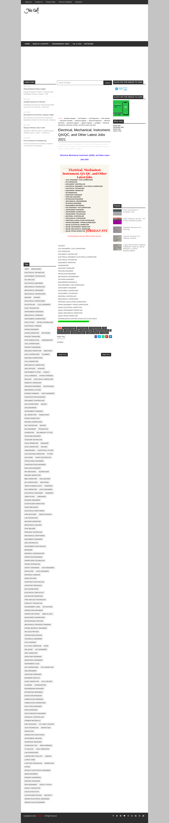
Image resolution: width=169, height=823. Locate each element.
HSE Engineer (30, 407)
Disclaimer (78, 2)
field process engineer (35, 713)
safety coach (46, 784)
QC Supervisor (31, 482)
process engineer (33, 386)
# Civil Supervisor (95, 328)
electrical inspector (43, 379)
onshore (45, 443)
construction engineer (35, 464)
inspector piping (32, 614)
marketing (49, 763)
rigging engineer (32, 500)
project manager (32, 336)
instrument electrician (35, 546)
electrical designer (34, 493)
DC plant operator (33, 646)
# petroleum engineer (78, 333)
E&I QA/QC (29, 649)
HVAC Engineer (48, 393)
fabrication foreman (34, 699)
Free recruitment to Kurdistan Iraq (35, 140)
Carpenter (29, 432)
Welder (28, 297)
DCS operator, (96, 144)
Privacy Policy (50, 2)
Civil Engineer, (76, 144)
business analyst (32, 678)
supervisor (44, 471)
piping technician (32, 564)
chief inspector (32, 681)
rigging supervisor (33, 422)
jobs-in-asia (47, 614)
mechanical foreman (34, 315)
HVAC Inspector (31, 447)
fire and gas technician (35, 599)
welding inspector (33, 351)
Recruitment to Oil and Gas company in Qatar (39, 115)
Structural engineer (34, 461)
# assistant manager (69, 328)
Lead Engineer (42, 571)
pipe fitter (29, 322)
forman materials (32, 720)
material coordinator (34, 553)
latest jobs (30, 760)
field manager (31, 710)
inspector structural (35, 735)
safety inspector (32, 788)
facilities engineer (33, 706)
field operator (31, 443)
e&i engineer (30, 429)
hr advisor (47, 607)
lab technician (31, 518)
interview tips (31, 745)
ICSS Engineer (48, 567)
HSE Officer (30, 368)
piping (27, 767)
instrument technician (35, 276)
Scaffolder (48, 386)
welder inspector (33, 475)
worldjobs (36, 269)
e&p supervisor (31, 589)
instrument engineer (34, 311)
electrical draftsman (34, 511)
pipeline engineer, (69, 149)
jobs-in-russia (45, 514)
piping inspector (32, 418)
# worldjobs (104, 333)
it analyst (29, 749)
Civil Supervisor (32, 343)
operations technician (35, 560)
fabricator (44, 415)
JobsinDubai (30, 450)
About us (28, 2)
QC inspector (30, 415)
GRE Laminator (31, 653)
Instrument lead (32, 663)
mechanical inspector (34, 365)
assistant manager (33, 674)
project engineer (32, 347)
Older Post (106, 354)
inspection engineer (34, 610)
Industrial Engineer (33, 660)
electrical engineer (34, 283)
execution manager (33, 696)
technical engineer (33, 639)
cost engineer (46, 489)
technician (43, 429)
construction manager (35, 397)
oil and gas (30, 279)
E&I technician (31, 425)
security (48, 795)
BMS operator (31, 479)
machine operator (33, 521)
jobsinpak (41, 496)
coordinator (40, 685)
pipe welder (30, 528)
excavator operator (34, 596)
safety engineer (32, 567)
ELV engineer (41, 649)
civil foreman (31, 375)
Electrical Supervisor (35, 301)
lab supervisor (31, 752)
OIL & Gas (77, 44)
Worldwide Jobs (118, 127)
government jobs (32, 607)
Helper (44, 447)
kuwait (46, 372)
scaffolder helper (33, 795)
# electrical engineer (86, 330)
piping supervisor (45, 322)
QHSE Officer (30, 578)
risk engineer (31, 784)
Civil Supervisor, (87, 144)
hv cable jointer (46, 724)
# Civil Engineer (83, 328)
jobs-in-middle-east (33, 486)
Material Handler (32, 575)
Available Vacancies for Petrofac (34, 102)
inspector (29, 731)
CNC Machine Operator (35, 454)
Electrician (30, 304)
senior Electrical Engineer (37, 799)
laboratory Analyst (33, 756)
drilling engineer (33, 468)
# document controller (71, 330)
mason (44, 404)
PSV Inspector (47, 667)
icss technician (31, 728)
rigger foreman (32, 393)
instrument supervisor (35, 319)
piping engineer (32, 329)
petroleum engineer (73, 123)
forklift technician (33, 603)
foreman (49, 493)
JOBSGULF (40, 816)
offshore (88, 44)
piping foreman (46, 375)
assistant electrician (34, 582)
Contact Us (38, 2)
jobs (27, 269)
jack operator (42, 749)
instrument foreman (34, 411)
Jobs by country (40, 44)
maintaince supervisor (35, 617)
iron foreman (46, 745)
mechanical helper (33, 525)
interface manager (33, 742)
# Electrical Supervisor (102, 330)
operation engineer (33, 557)
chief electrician (43, 457)
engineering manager (34, 688)
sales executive (32, 792)
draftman (44, 482)
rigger (37, 297)
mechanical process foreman (38, 624)
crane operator (32, 333)
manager (28, 550)
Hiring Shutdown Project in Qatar (35, 89)
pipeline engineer (86, 123)
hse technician (31, 543)
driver (43, 425)
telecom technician (33, 439)
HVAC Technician (32, 308)
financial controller (34, 717)
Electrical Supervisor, (83, 146)
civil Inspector (31, 361)
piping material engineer (36, 628)
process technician (33, 532)
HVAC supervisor (32, 354)
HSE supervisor (31, 404)
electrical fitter (45, 450)
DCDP (46, 646)
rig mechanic (30, 471)
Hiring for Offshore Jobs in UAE (34, 128)
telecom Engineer (33, 436)
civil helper (47, 681)
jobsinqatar (47, 340)
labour (48, 756)
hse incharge (30, 724)
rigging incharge (32, 781)
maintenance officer (34, 621)
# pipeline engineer (93, 333)
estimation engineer (34, 692)
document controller (34, 400)
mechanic (48, 351)
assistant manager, (66, 144)
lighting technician (33, 763)
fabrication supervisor (35, 703)
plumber (46, 354)
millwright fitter (44, 432)
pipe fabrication (32, 340)
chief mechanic (31, 507)
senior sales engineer (35, 802)
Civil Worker (30, 642)
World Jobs (117, 125)
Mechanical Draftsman (35, 535)
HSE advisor (45, 479)
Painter (41, 368)
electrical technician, (96, 146)
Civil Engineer (44, 304)
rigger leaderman (33, 777)
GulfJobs (29, 457)
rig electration (32, 631)
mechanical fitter (33, 390)
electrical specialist (34, 592)
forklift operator (33, 383)
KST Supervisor (31, 667)
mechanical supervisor (35, 294)
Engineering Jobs (60, 44)
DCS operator (31, 489)
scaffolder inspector (35, 503)
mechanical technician (35, 287)
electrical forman (33, 326)
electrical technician (34, 272)
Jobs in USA (117, 131)
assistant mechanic (33, 585)
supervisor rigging (33, 635)
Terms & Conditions (65, 2)
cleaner (28, 685)
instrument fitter (33, 372)
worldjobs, (79, 149)
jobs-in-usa (30, 496)
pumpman (48, 486)
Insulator (29, 571)
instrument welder (33, 738)
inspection (46, 728)
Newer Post (62, 354)
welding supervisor (33, 358)
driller (28, 379)
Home (27, 44)
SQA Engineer (30, 671)
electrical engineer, (70, 146)
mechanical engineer (34, 290)
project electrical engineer (37, 770)
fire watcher (30, 514)
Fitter (50, 454)
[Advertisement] (106, 23)
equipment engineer (33, 539)
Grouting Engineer (33, 656)
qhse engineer (31, 774)
